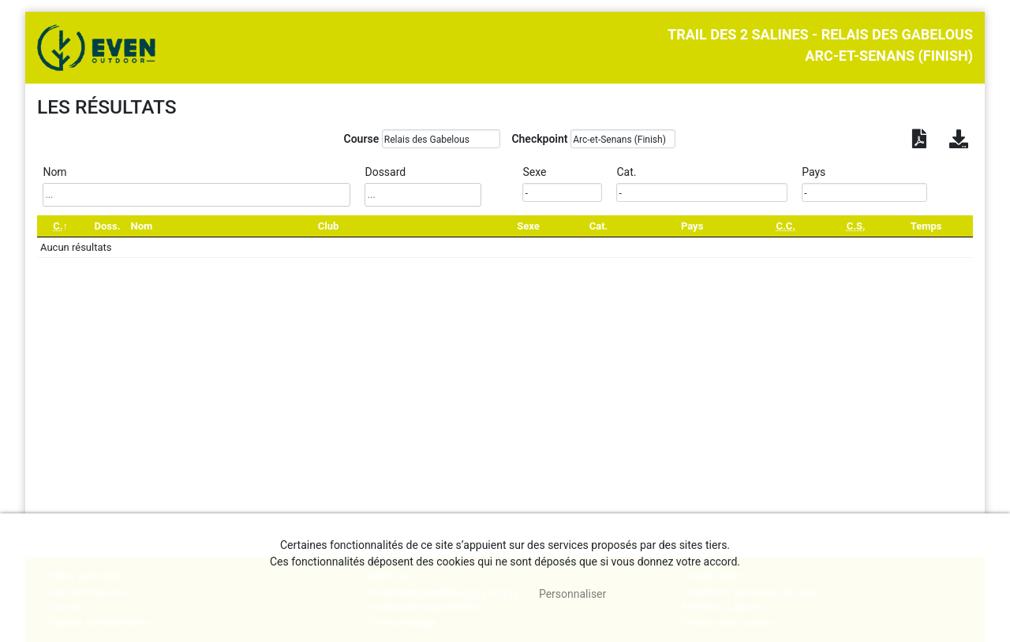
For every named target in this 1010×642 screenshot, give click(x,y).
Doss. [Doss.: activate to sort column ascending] (107, 226)
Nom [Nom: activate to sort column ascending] (142, 226)
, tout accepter (461, 594)
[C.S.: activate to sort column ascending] (855, 226)
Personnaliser (572, 594)
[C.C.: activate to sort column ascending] (785, 226)
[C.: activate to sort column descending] (60, 226)
